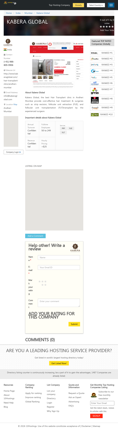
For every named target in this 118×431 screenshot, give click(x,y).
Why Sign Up (53, 411)
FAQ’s (71, 405)
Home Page (9, 390)
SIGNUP (96, 415)
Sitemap (96, 426)
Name (30, 258)
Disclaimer (86, 426)
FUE (70, 128)
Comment (30, 304)
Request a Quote (76, 393)
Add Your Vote (107, 30)
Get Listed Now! (59, 363)
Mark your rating (30, 287)
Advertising (74, 401)
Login (49, 402)
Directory (51, 398)
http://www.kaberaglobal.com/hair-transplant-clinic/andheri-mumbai (11, 80)
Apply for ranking (33, 393)
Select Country (96, 5)
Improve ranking (33, 397)
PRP (63, 128)
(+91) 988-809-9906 (9, 63)
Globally (78, 5)
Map (15, 104)
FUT (63, 132)
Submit (74, 324)
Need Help (9, 402)
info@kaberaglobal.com (10, 97)
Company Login (13, 152)
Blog (6, 406)
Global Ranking (32, 401)
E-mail (30, 270)
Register (50, 406)
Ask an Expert (75, 397)
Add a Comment (35, 235)
